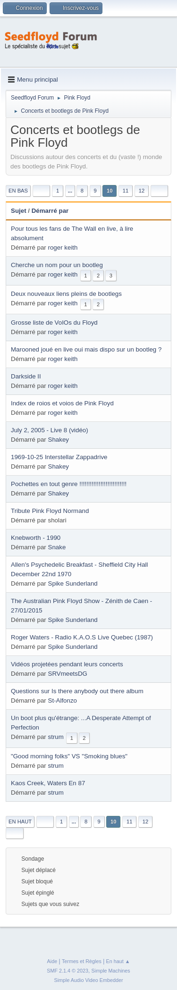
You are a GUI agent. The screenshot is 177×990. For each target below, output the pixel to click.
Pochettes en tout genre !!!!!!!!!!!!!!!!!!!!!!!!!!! (68, 483)
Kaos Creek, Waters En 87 (48, 783)
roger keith (63, 247)
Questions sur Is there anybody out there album (77, 691)
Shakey (58, 439)
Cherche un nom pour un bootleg (57, 264)
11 (125, 190)
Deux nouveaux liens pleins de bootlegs (66, 293)
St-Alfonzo (62, 700)
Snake (57, 547)
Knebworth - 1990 (35, 537)
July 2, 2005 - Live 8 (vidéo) (49, 430)
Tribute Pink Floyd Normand (50, 510)
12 (141, 190)
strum (56, 736)
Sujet (18, 210)
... (70, 190)
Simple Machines (111, 970)
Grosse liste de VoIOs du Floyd (54, 322)
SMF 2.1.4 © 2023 (67, 970)
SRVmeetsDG (67, 673)
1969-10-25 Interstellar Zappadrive (59, 457)
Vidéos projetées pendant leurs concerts (67, 664)
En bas (18, 190)
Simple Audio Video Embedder (88, 980)
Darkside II (26, 376)
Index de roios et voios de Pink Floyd (62, 403)
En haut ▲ (118, 961)
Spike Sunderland (73, 583)
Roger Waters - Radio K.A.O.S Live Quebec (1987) (82, 637)
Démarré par (54, 210)
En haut (20, 821)
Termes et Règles (81, 961)
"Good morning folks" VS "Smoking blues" (69, 756)
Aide (52, 961)
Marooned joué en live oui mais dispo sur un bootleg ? (86, 349)
